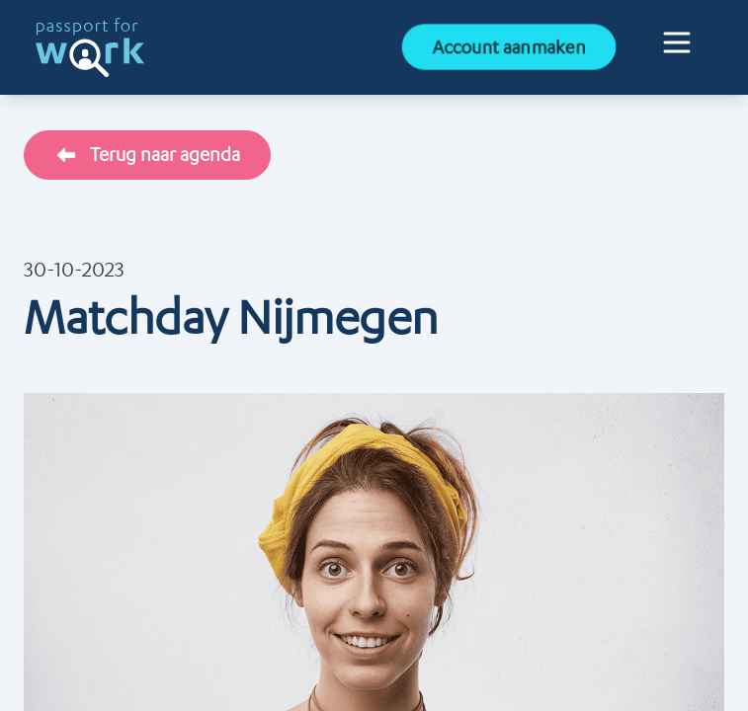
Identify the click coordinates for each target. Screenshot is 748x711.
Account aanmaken (509, 46)
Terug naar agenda (147, 155)
